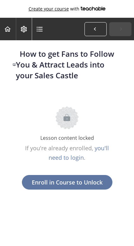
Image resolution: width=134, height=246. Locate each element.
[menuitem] (24, 29)
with (67, 9)
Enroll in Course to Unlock (67, 182)
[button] (8, 29)
